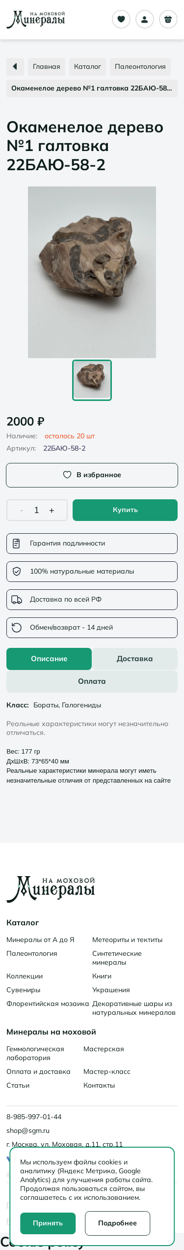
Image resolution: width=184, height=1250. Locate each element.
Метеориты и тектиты (127, 939)
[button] (92, 272)
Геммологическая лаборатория (35, 1053)
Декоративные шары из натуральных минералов (134, 1008)
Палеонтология (31, 953)
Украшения (111, 989)
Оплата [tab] (92, 681)
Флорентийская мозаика (47, 1003)
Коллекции (24, 976)
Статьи (17, 1085)
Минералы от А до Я (40, 939)
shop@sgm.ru (28, 1130)
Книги (101, 976)
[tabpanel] (92, 741)
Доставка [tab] (135, 658)
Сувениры (23, 989)
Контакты (99, 1085)
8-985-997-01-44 (33, 1116)
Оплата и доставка (38, 1071)
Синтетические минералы (117, 958)
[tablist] (92, 670)
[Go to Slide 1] (92, 380)
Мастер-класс (107, 1071)
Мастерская (103, 1048)
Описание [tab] (49, 658)
